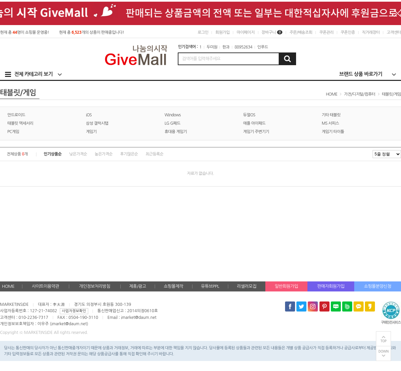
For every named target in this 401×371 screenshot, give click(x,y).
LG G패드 (172, 123)
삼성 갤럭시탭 (97, 123)
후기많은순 (129, 154)
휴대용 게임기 (175, 132)
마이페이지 (245, 32)
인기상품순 (52, 154)
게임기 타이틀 (333, 132)
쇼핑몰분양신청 (377, 286)
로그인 (202, 32)
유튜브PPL (210, 286)
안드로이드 (16, 115)
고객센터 (394, 32)
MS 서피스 (330, 123)
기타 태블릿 (331, 115)
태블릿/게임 (391, 94)
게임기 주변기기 (256, 132)
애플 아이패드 (254, 123)
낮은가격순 (78, 154)
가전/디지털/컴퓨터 (359, 94)
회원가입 (222, 32)
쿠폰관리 (326, 32)
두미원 (212, 47)
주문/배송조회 (300, 32)
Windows (172, 115)
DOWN (383, 351)
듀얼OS (249, 115)
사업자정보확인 (74, 311)
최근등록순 (154, 154)
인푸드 (262, 47)
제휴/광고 (137, 286)
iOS (89, 115)
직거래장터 (371, 32)
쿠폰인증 (348, 32)
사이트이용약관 (45, 286)
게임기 (91, 132)
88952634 (243, 47)
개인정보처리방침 (94, 286)
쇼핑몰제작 (173, 286)
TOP (384, 341)
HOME (8, 286)
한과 (225, 47)
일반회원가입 (286, 286)
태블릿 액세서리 (20, 123)
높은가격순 (103, 154)
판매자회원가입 (330, 286)
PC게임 (13, 132)
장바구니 (272, 32)
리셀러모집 (246, 286)
